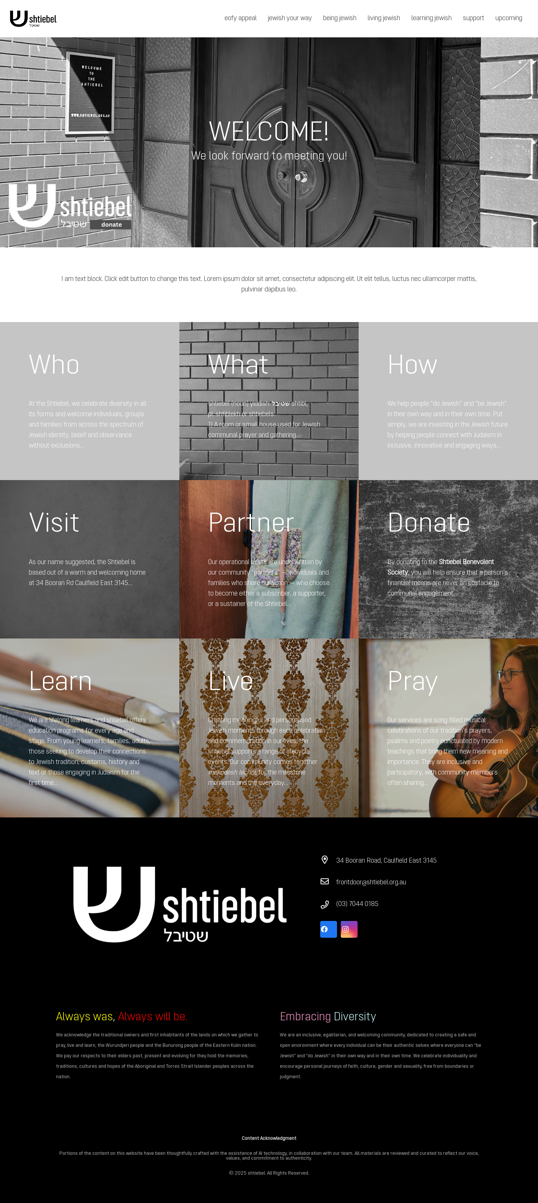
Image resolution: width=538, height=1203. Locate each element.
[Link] (33, 18)
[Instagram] (349, 929)
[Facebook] (328, 929)
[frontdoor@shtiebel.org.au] (328, 883)
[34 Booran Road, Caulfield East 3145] (328, 861)
